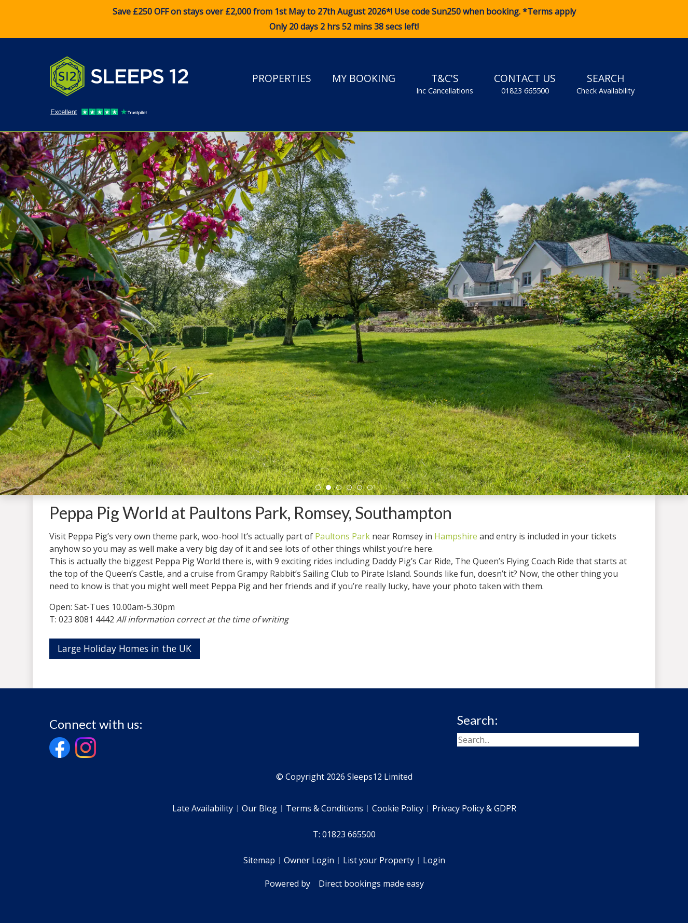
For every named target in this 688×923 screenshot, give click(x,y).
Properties (281, 78)
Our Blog (259, 808)
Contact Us (525, 83)
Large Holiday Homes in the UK (124, 648)
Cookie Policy (397, 808)
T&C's (444, 83)
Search (605, 83)
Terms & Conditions (324, 808)
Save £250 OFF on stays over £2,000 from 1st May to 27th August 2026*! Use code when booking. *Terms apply (344, 19)
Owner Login (309, 860)
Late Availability (202, 808)
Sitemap (259, 860)
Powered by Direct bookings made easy (344, 883)
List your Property (378, 860)
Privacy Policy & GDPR (474, 808)
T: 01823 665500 (344, 834)
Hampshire (455, 536)
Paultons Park (342, 536)
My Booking (363, 78)
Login (434, 860)
